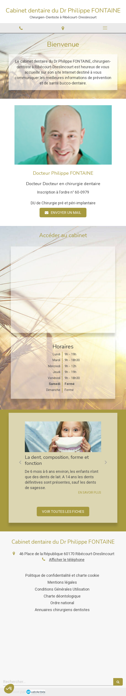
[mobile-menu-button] (105, 28)
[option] (63, 458)
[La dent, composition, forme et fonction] (63, 436)
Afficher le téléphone (67, 559)
